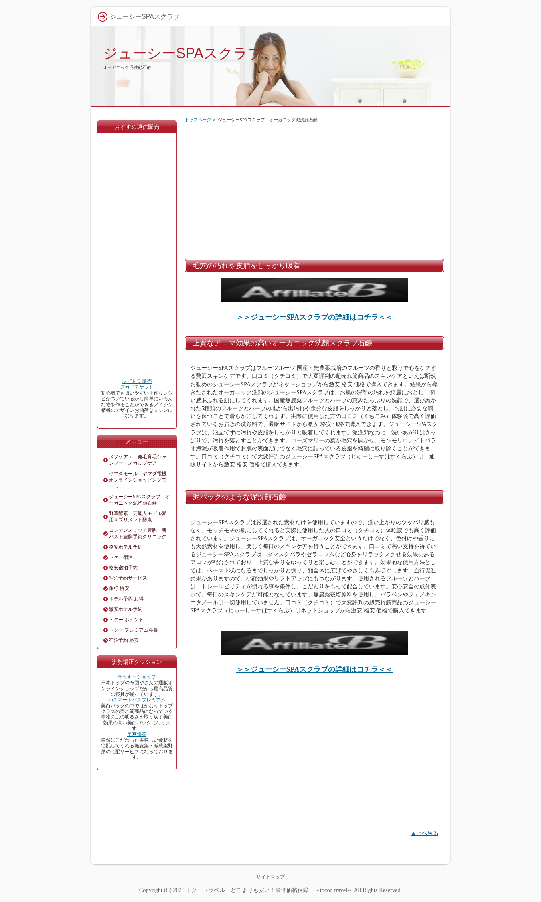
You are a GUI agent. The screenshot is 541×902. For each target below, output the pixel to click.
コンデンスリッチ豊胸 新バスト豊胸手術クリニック (137, 533)
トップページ (198, 119)
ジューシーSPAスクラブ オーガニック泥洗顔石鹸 (139, 500)
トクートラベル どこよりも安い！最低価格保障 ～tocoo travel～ (269, 890)
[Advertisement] (314, 189)
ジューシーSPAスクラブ (183, 53)
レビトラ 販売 (137, 381)
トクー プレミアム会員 (133, 630)
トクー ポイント (126, 619)
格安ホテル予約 (125, 547)
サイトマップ (270, 877)
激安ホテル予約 (125, 609)
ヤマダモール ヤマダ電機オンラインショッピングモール (137, 480)
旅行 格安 (119, 588)
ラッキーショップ (137, 677)
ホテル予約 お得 (126, 599)
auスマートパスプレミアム (136, 700)
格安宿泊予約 (123, 567)
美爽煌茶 (136, 734)
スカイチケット (137, 387)
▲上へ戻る (424, 833)
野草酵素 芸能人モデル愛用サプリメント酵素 (137, 517)
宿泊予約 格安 (124, 640)
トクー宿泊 (121, 557)
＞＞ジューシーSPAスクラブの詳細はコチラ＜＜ (314, 317)
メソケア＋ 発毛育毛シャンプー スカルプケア (137, 460)
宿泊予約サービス (128, 578)
